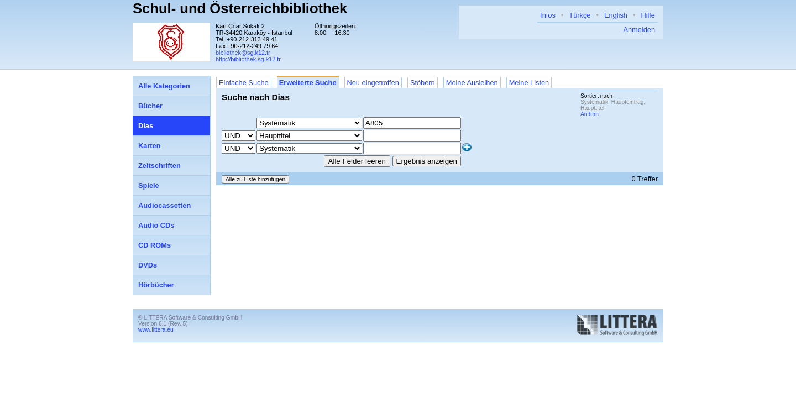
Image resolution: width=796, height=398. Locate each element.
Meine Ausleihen (472, 82)
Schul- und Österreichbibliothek (240, 8)
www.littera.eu (156, 330)
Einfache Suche (244, 82)
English (615, 15)
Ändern (589, 114)
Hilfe (648, 15)
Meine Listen (529, 82)
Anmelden (639, 29)
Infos (548, 15)
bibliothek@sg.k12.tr (243, 52)
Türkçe (579, 15)
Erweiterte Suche (308, 82)
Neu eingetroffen (373, 82)
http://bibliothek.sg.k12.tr (248, 59)
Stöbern (422, 82)
